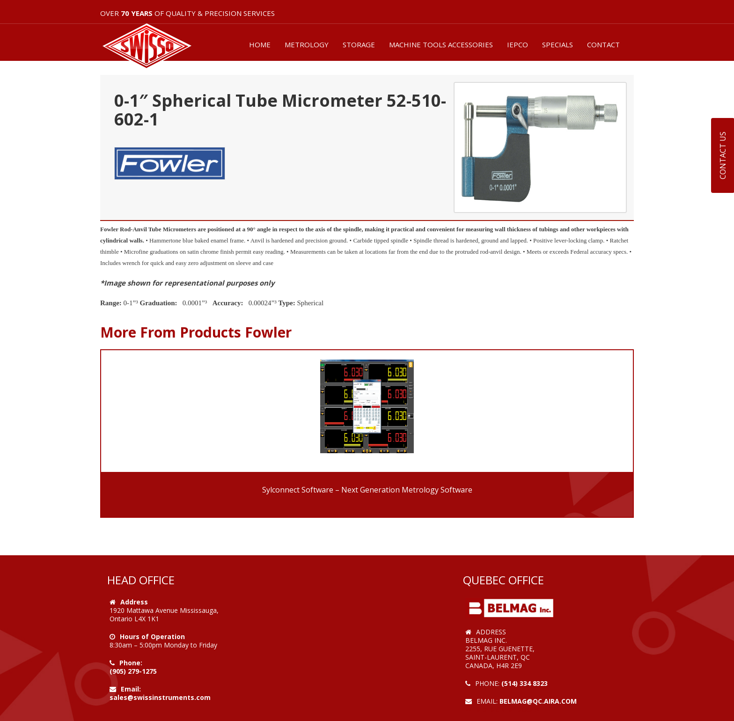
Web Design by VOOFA (502, 709)
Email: (131, 688)
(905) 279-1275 (133, 671)
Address (134, 601)
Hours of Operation (152, 636)
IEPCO (517, 44)
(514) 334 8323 (524, 683)
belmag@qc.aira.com (538, 701)
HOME (260, 44)
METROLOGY (307, 44)
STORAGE (359, 44)
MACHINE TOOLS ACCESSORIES (441, 44)
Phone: (130, 662)
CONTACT (603, 44)
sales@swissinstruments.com (160, 697)
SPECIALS (557, 44)
